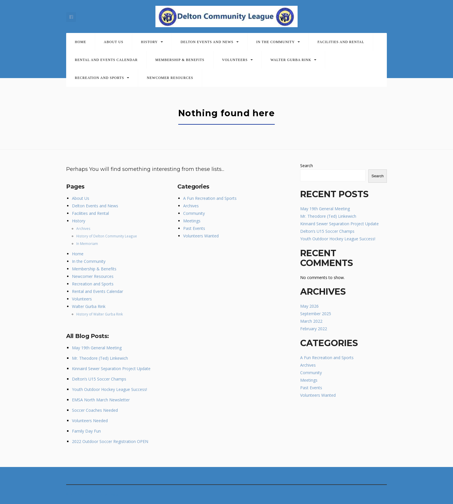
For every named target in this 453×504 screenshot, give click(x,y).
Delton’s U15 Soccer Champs (99, 379)
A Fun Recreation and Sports (210, 198)
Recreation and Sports (99, 78)
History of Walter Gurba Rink (99, 314)
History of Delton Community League (106, 236)
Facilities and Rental (341, 42)
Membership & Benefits (180, 60)
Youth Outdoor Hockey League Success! (109, 389)
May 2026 (309, 306)
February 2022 (313, 328)
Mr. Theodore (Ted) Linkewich (100, 358)
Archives (83, 228)
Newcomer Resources (170, 78)
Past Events (194, 228)
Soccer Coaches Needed (95, 410)
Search (306, 165)
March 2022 (311, 321)
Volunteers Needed (90, 420)
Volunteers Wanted (201, 236)
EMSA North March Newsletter (101, 400)
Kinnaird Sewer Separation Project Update (111, 368)
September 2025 (315, 313)
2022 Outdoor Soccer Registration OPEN (110, 441)
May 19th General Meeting (97, 347)
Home (80, 42)
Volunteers (235, 60)
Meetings (191, 221)
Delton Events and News (207, 42)
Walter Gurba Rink (290, 60)
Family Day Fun (86, 431)
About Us (113, 42)
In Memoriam (87, 243)
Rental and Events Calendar (106, 60)
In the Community (275, 42)
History (149, 42)
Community (194, 213)
